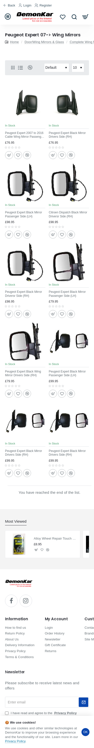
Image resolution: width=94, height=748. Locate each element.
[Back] (10, 5)
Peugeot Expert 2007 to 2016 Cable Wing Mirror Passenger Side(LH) (24, 135)
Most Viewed (16, 521)
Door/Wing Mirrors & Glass (44, 42)
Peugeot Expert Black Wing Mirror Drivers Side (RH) (23, 373)
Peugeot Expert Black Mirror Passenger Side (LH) (23, 214)
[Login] (26, 5)
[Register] (44, 5)
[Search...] (74, 17)
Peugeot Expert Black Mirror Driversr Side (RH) (23, 294)
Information (16, 619)
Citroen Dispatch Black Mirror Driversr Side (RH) (68, 214)
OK (85, 732)
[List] (20, 67)
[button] (9, 155)
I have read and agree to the (41, 713)
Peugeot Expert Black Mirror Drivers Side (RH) (67, 135)
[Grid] (13, 67)
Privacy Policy (15, 741)
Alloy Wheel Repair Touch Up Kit (55, 538)
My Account (56, 619)
